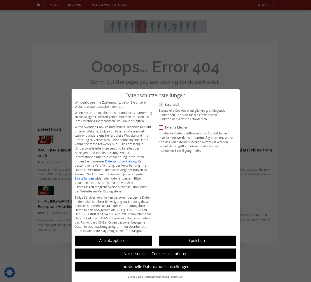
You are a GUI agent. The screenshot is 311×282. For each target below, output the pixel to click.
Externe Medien (175, 121)
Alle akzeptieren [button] (113, 233)
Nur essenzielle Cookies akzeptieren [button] (155, 247)
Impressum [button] (177, 270)
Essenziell (170, 98)
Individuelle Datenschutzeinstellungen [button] (156, 260)
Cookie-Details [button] (135, 270)
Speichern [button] (197, 233)
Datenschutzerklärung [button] (157, 270)
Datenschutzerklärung (121, 155)
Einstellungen (84, 172)
